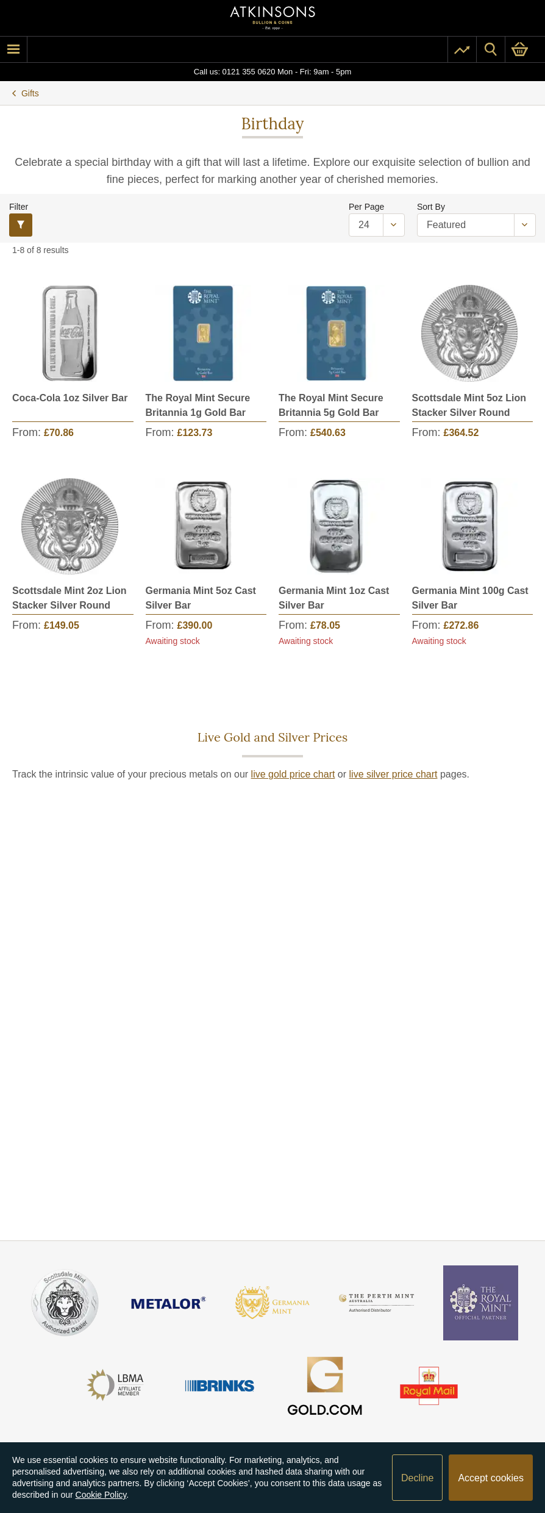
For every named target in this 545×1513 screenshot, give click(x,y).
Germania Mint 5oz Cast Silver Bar (201, 597)
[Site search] (491, 49)
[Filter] (20, 225)
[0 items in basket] (525, 49)
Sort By (431, 207)
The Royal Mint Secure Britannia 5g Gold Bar (331, 405)
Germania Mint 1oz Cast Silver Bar (334, 597)
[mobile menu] (13, 49)
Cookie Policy (101, 1495)
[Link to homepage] (272, 18)
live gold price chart (293, 774)
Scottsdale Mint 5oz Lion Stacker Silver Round (469, 405)
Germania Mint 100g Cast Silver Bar (470, 597)
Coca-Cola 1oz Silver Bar (69, 398)
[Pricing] (462, 49)
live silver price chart (393, 774)
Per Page (366, 207)
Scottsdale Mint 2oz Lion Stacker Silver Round (69, 597)
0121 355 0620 (249, 71)
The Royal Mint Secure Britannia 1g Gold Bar (198, 405)
